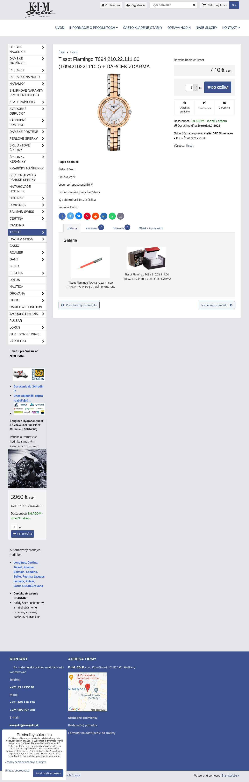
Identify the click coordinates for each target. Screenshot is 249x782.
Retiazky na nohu (25, 77)
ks (16, 527)
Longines (28, 205)
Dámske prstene (28, 132)
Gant (28, 259)
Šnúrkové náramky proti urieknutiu (26, 93)
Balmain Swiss (28, 212)
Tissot (28, 232)
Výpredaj (28, 341)
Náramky (28, 84)
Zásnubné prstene (28, 122)
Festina (28, 273)
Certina (28, 218)
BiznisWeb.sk (230, 775)
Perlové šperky (28, 138)
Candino (17, 225)
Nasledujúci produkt (216, 305)
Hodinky (28, 198)
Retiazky (28, 70)
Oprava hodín (179, 27)
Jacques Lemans (28, 314)
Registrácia (136, 5)
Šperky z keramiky (28, 159)
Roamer (28, 252)
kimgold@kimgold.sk (24, 725)
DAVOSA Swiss (28, 239)
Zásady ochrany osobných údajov (25, 762)
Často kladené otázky (142, 27)
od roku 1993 (44, 16)
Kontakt (231, 27)
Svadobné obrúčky (28, 111)
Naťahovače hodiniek (20, 189)
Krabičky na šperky (27, 168)
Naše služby (206, 27)
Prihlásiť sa (111, 5)
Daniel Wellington (26, 307)
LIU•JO (28, 300)
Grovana (28, 293)
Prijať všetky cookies (48, 773)
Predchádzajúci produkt (79, 305)
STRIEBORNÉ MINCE (25, 334)
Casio (14, 245)
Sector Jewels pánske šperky (23, 177)
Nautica (16, 286)
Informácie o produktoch (93, 27)
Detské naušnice (28, 49)
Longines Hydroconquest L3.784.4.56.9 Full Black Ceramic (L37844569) (26, 425)
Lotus (15, 279)
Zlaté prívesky (28, 102)
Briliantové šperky (28, 147)
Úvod (59, 27)
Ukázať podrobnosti (17, 770)
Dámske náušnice (28, 61)
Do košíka (217, 87)
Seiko (14, 266)
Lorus (28, 327)
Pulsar (16, 320)
